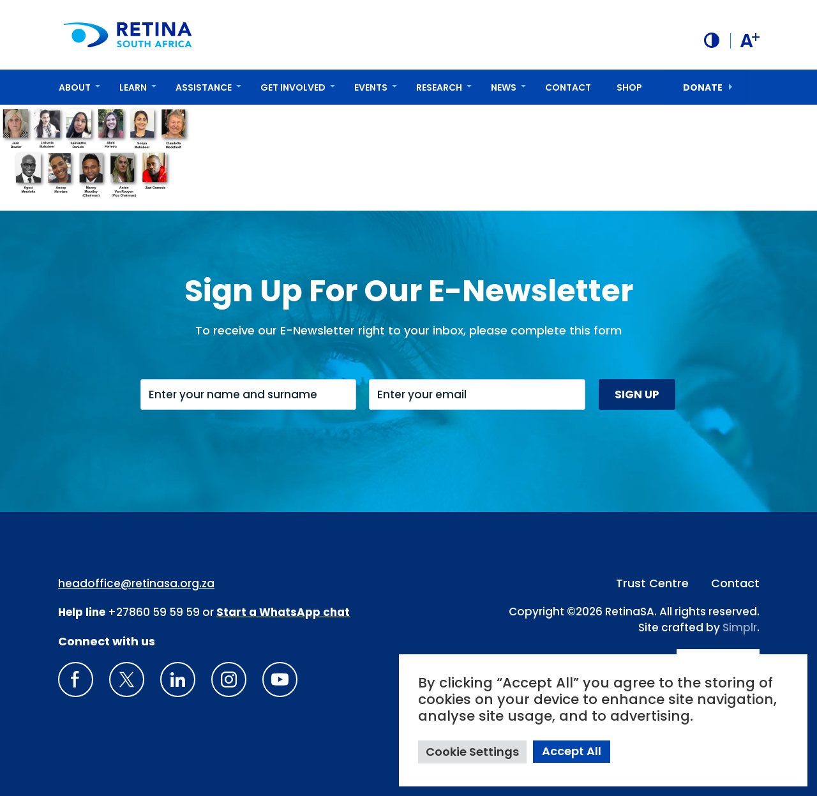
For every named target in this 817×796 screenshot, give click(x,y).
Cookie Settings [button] (472, 752)
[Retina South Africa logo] (127, 35)
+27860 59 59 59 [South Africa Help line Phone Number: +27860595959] (154, 612)
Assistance (204, 87)
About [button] (75, 87)
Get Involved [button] (293, 87)
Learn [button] (133, 87)
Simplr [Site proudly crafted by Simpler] (740, 627)
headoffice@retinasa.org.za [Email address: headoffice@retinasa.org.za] (136, 583)
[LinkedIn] (177, 679)
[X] (126, 679)
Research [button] (439, 87)
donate (703, 87)
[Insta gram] (228, 679)
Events (370, 87)
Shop (629, 87)
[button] (711, 40)
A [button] (750, 41)
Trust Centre (652, 583)
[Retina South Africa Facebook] (75, 679)
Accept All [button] (571, 751)
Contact (568, 87)
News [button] (503, 87)
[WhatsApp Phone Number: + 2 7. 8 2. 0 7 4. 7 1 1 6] (283, 612)
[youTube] (279, 679)
